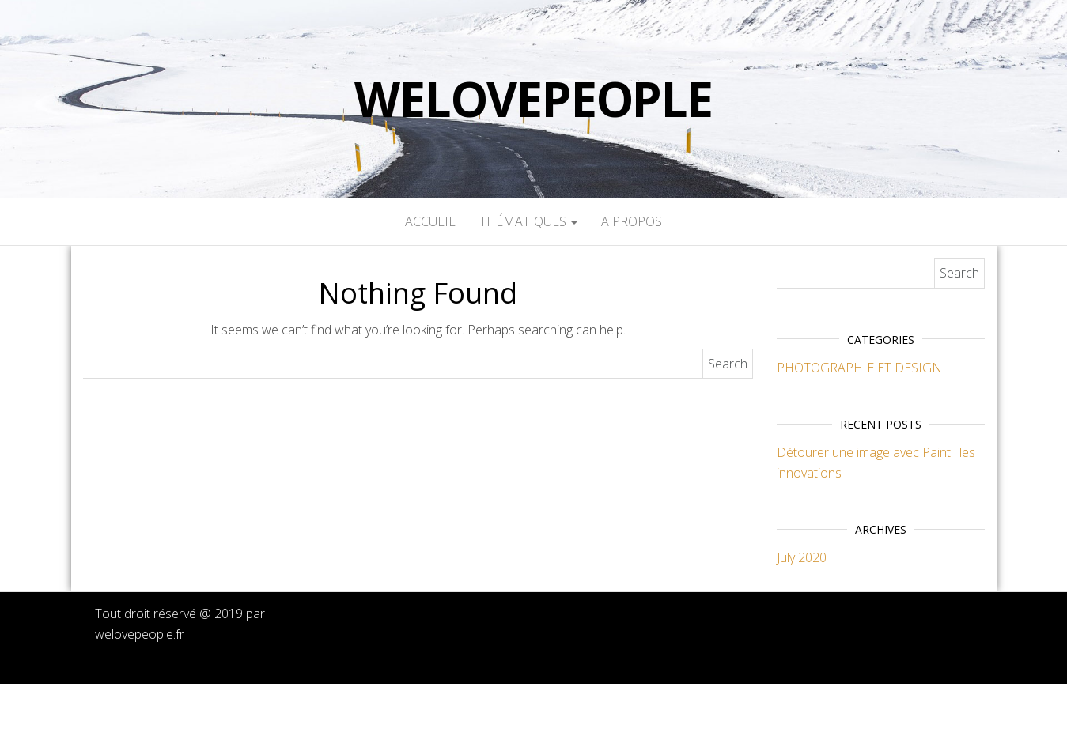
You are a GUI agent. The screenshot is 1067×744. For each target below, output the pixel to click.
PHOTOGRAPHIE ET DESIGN (859, 367)
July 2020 (802, 557)
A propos (631, 221)
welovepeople (533, 98)
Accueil (430, 221)
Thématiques (528, 221)
